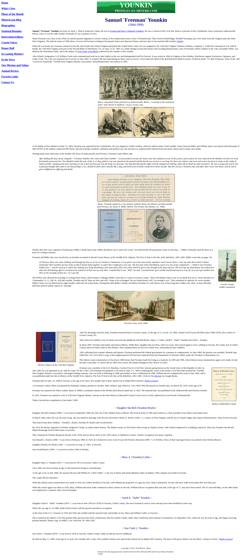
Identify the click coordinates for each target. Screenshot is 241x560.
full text (157, 376)
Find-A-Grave (151, 381)
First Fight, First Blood (87, 51)
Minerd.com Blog (11, 19)
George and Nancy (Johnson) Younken (127, 31)
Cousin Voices (9, 42)
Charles (180, 41)
